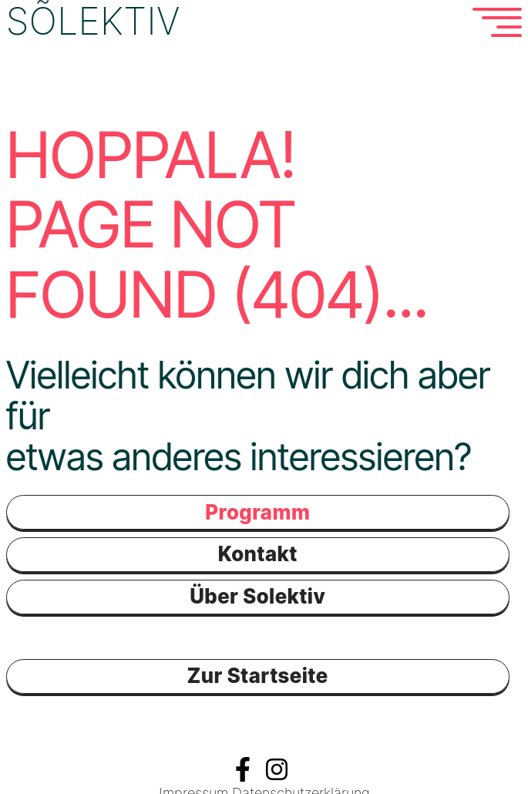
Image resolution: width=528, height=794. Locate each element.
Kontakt (258, 552)
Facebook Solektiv (242, 767)
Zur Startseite (257, 675)
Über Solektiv (257, 595)
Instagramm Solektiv (276, 767)
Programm (257, 510)
